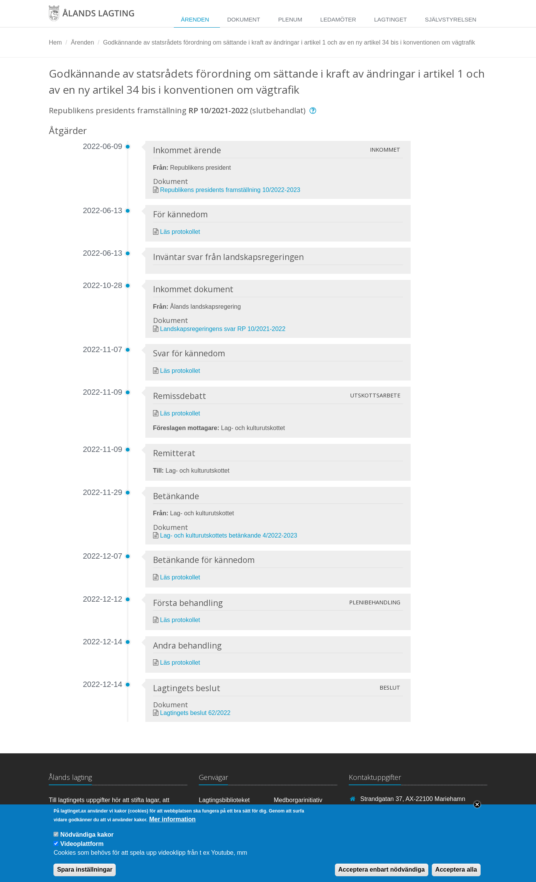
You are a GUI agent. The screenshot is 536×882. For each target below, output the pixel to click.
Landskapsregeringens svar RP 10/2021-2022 (222, 329)
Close (477, 811)
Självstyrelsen (450, 19)
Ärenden (195, 19)
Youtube (213, 810)
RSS (283, 810)
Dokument (243, 19)
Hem (55, 42)
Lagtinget (390, 19)
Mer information (172, 825)
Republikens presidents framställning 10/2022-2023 (230, 190)
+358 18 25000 (380, 810)
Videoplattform (82, 850)
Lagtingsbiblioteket (224, 800)
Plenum (290, 19)
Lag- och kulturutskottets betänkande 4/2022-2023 (228, 535)
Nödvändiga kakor (87, 841)
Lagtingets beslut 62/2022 (195, 713)
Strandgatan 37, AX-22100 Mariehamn (412, 799)
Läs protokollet (180, 231)
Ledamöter (338, 19)
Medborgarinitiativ (298, 800)
